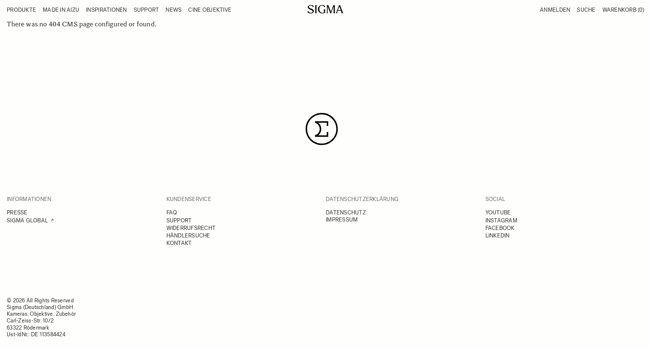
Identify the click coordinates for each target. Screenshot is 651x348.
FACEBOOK (500, 228)
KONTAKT (179, 243)
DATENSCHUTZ (346, 212)
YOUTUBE (498, 212)
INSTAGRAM (501, 220)
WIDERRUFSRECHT (191, 228)
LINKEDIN (497, 235)
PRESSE (17, 212)
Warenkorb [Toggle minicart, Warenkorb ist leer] (623, 10)
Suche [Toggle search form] (586, 10)
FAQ (171, 212)
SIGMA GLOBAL (27, 220)
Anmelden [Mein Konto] (555, 10)
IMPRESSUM (342, 220)
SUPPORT (179, 220)
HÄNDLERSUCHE (188, 235)
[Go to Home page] (325, 9)
